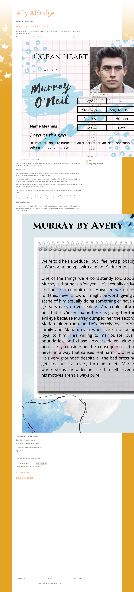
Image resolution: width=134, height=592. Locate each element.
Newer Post (22, 578)
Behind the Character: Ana (99, 92)
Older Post (77, 578)
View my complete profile (95, 164)
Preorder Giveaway (96, 70)
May (92, 116)
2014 (91, 143)
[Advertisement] (49, 553)
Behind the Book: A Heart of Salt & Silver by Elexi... (100, 74)
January (93, 128)
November (94, 64)
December (94, 62)
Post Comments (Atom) (54, 583)
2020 (91, 59)
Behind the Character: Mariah (26, 440)
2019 (91, 132)
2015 (91, 140)
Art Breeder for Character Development (29, 447)
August (93, 108)
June (92, 113)
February (94, 125)
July (92, 111)
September (94, 105)
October (93, 67)
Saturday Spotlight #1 (97, 80)
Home (50, 578)
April (92, 119)
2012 (91, 149)
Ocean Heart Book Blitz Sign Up (100, 83)
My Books (19, 451)
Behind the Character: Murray (31, 466)
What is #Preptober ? (97, 89)
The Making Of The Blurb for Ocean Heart (99, 96)
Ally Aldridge (35, 13)
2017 (91, 134)
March (93, 122)
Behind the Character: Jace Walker (27, 443)
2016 (91, 137)
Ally (90, 161)
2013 (91, 146)
